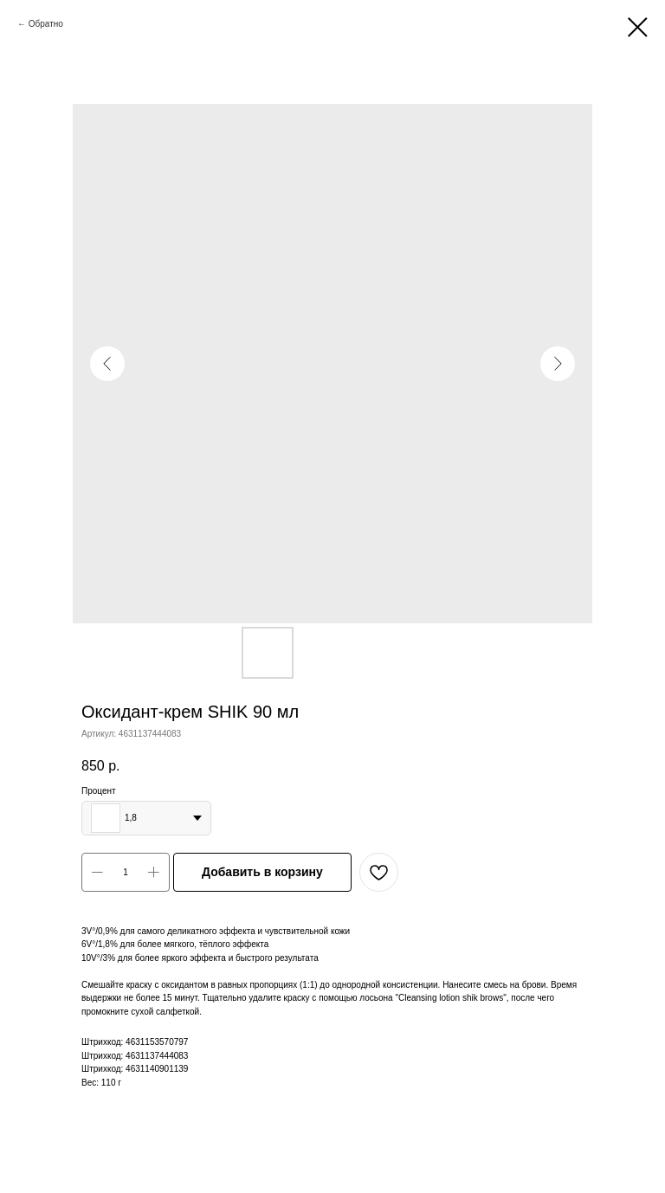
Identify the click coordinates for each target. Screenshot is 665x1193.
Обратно (46, 24)
